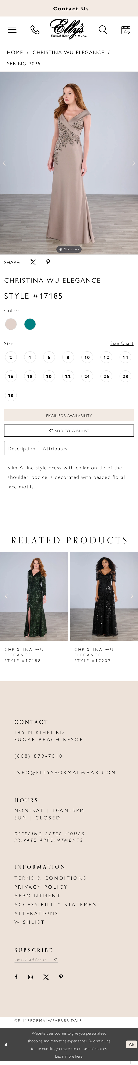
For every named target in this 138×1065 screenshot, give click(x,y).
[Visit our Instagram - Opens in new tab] (30, 981)
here (78, 1060)
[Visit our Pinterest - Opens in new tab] (61, 981)
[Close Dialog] (6, 1048)
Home (15, 52)
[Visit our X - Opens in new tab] (46, 981)
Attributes (55, 451)
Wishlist (29, 924)
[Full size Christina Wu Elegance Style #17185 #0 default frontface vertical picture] (69, 163)
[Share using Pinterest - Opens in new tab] (48, 262)
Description (22, 451)
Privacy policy (41, 889)
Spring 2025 (24, 63)
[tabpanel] (69, 163)
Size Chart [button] (121, 343)
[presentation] (34, 599)
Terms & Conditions (50, 880)
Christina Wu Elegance (69, 52)
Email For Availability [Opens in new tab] (69, 416)
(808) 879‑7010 (38, 759)
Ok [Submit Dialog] (131, 1048)
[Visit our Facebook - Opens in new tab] (16, 981)
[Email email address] (38, 963)
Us (71, 8)
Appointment (37, 898)
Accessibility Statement (58, 907)
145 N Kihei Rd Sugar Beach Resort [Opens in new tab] (51, 739)
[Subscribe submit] (60, 963)
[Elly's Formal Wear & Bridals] (69, 29)
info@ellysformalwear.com (65, 775)
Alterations (36, 916)
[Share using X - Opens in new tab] (33, 262)
